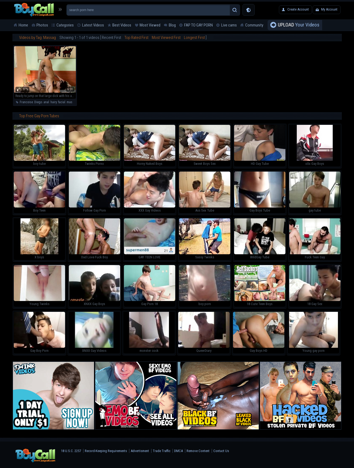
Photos (42, 25)
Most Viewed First (166, 37)
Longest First (194, 37)
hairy (53, 102)
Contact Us (221, 451)
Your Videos (298, 25)
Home (23, 25)
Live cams (229, 25)
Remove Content (198, 451)
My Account (329, 9)
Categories (65, 25)
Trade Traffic (161, 451)
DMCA (178, 451)
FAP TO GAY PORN (198, 25)
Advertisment (140, 451)
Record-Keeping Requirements (106, 451)
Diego (38, 102)
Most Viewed (150, 25)
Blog (172, 25)
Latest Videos (93, 25)
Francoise (26, 102)
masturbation (75, 102)
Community (254, 25)
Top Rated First (136, 37)
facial (61, 102)
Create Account (298, 9)
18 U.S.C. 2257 (71, 451)
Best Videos (121, 25)
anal (46, 102)
